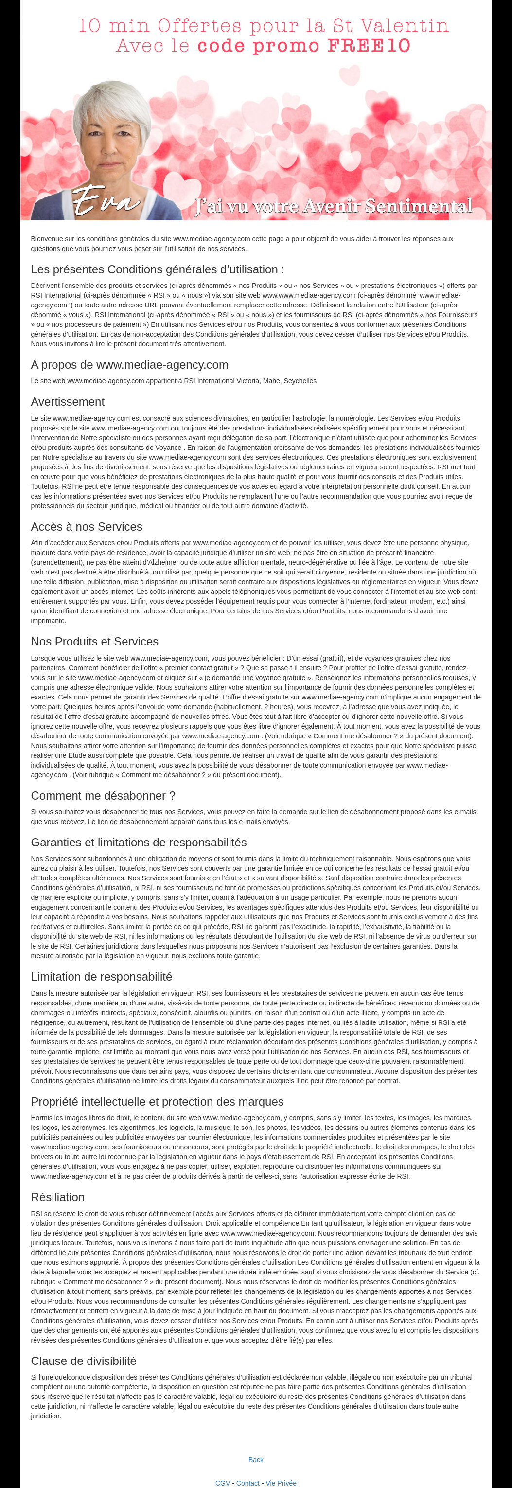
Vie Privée (281, 1483)
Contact (248, 1483)
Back (256, 1460)
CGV (222, 1483)
